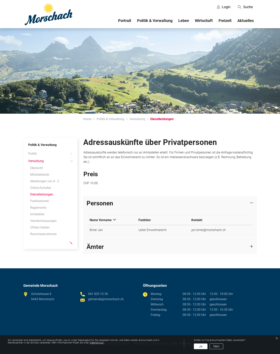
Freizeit (225, 20)
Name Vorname (101, 220)
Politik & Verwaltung (154, 20)
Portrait (124, 20)
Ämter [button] (95, 246)
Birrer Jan (96, 230)
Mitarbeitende (39, 174)
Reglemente (38, 207)
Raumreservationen (43, 234)
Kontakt (196, 220)
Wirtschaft (204, 20)
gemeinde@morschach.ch (106, 299)
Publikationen (39, 201)
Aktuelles (245, 20)
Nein (216, 346)
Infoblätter (37, 214)
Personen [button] (100, 203)
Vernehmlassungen (43, 221)
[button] (245, 7)
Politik (32, 153)
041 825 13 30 (98, 294)
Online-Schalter (40, 188)
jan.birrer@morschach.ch (208, 230)
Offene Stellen (40, 227)
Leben (183, 20)
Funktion (144, 220)
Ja (200, 346)
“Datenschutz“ (96, 342)
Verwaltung (36, 161)
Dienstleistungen (41, 195)
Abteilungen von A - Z (44, 181)
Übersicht (36, 168)
